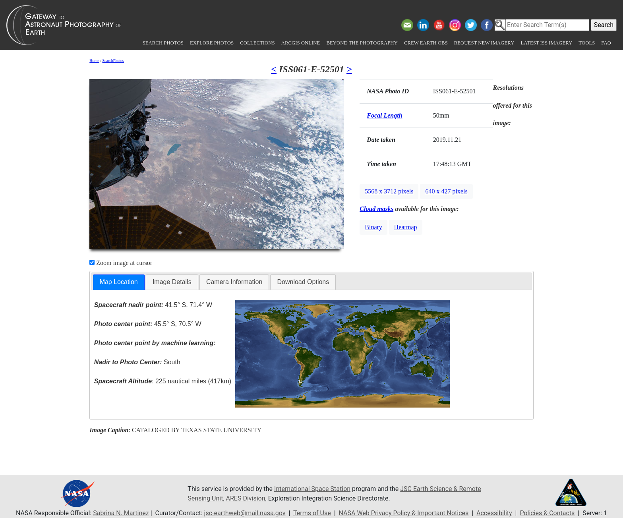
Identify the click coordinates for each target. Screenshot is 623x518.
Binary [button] (373, 227)
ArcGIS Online (300, 43)
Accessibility (494, 513)
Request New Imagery (484, 43)
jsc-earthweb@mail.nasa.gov (245, 513)
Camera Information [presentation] (234, 281)
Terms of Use (312, 513)
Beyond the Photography (361, 43)
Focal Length (384, 115)
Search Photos (163, 43)
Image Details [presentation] (172, 281)
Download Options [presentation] (303, 281)
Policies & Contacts (547, 513)
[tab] (119, 282)
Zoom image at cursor (120, 262)
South (137, 362)
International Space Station (312, 489)
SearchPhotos (113, 60)
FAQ (606, 43)
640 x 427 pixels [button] (446, 191)
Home (94, 60)
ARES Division (245, 498)
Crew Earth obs (426, 43)
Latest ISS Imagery (546, 43)
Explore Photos (212, 43)
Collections (257, 43)
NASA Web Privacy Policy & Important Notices (404, 513)
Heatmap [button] (405, 227)
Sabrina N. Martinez (121, 513)
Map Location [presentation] (119, 281)
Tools (586, 43)
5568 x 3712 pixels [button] (389, 191)
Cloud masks (376, 208)
